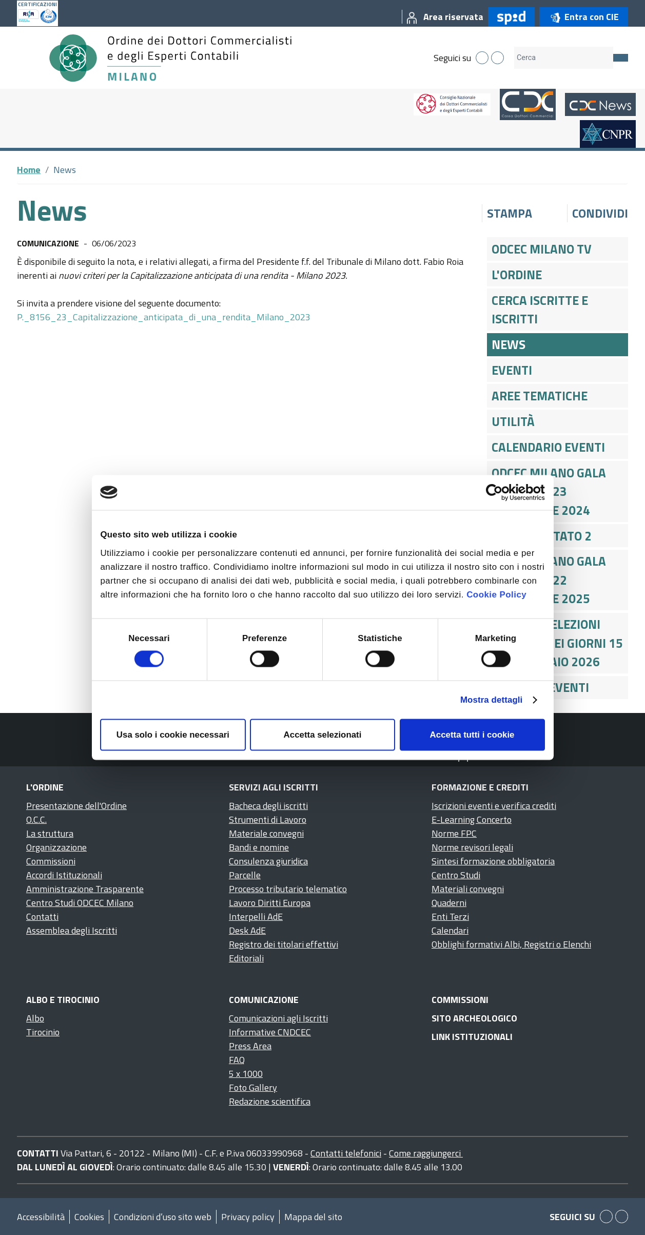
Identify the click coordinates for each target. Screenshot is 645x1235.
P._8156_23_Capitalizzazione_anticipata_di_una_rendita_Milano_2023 (163, 317)
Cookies (89, 1217)
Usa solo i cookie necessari (172, 735)
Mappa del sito (313, 1217)
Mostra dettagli (491, 700)
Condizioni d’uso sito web (162, 1217)
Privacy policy (248, 1217)
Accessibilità (41, 1217)
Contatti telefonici (345, 1153)
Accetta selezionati (323, 735)
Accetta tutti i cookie (472, 735)
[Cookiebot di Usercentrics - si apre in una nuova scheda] (500, 492)
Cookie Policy (496, 594)
